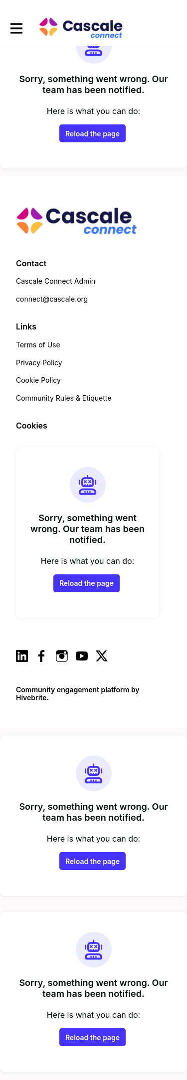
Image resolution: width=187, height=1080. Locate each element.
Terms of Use (38, 344)
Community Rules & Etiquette (63, 398)
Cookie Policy (38, 380)
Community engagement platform (72, 689)
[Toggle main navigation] (16, 28)
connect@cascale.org (52, 299)
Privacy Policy (39, 362)
